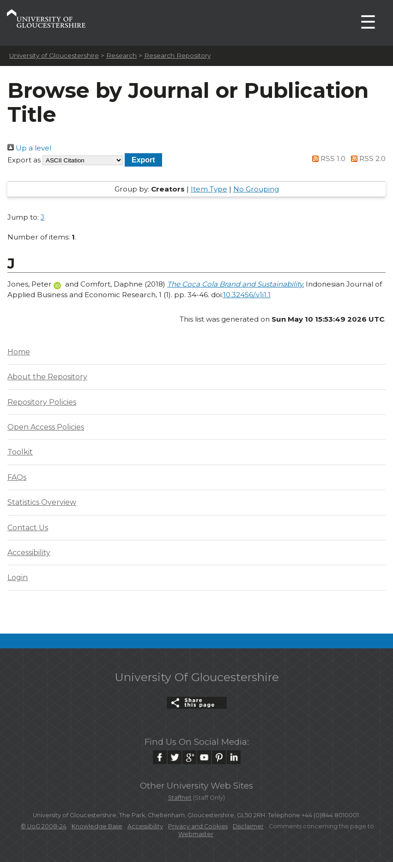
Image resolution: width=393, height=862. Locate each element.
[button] (143, 160)
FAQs (16, 477)
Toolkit (20, 452)
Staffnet (180, 797)
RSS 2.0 (366, 158)
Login (17, 577)
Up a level (29, 148)
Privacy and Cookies (198, 826)
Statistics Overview (41, 502)
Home (18, 351)
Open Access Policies (45, 427)
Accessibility (28, 552)
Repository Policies (41, 402)
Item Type (209, 189)
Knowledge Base (97, 826)
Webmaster (195, 834)
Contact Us (27, 527)
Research (121, 55)
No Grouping (256, 189)
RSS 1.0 (327, 158)
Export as (24, 160)
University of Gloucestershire (54, 55)
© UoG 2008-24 (44, 826)
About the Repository (47, 376)
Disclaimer (248, 826)
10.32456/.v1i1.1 (247, 294)
